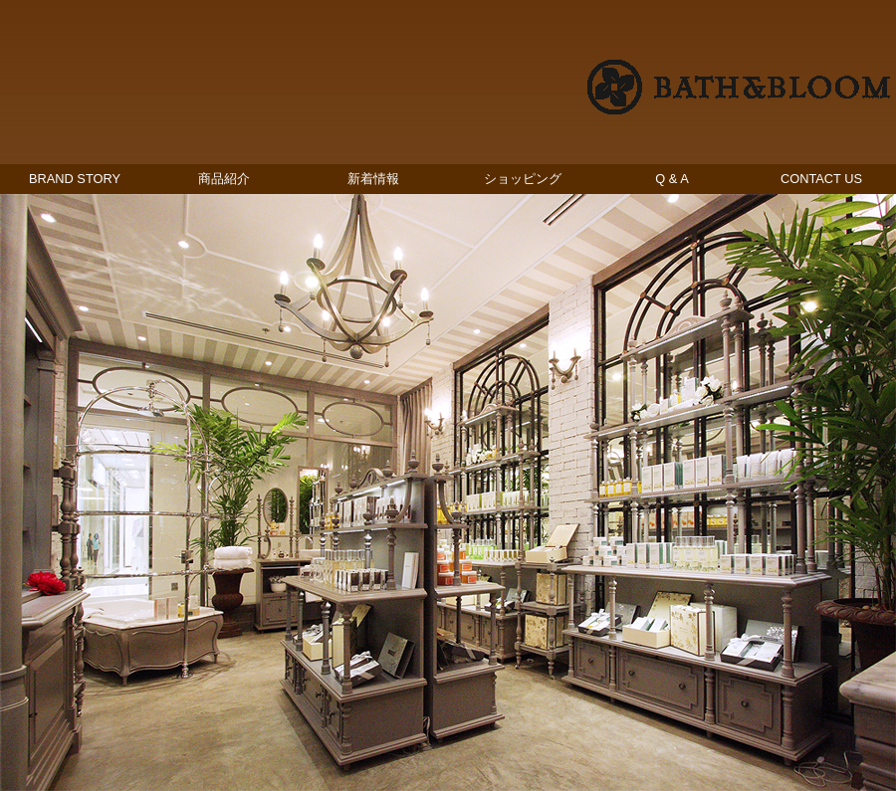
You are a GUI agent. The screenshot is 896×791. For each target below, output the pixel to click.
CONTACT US (821, 178)
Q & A (671, 178)
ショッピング (522, 178)
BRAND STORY (74, 178)
